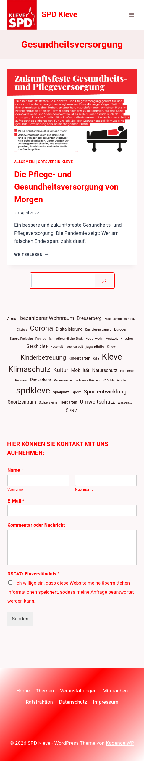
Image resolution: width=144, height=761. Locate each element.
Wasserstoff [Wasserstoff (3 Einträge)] (126, 402)
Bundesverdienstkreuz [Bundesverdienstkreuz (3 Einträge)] (119, 319)
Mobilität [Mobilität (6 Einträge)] (80, 370)
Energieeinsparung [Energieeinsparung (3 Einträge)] (98, 329)
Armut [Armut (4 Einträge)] (12, 318)
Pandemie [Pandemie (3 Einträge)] (127, 371)
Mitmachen (115, 691)
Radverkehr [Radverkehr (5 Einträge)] (40, 380)
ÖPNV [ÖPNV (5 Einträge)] (71, 410)
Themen (45, 691)
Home (23, 691)
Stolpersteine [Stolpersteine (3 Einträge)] (48, 402)
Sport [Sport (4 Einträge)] (76, 392)
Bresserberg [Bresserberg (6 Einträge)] (89, 318)
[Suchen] (104, 280)
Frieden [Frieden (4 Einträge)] (127, 338)
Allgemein (24, 162)
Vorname (15, 489)
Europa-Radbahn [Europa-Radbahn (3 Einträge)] (21, 339)
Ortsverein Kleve (55, 162)
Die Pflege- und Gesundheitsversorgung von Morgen (66, 187)
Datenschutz (73, 702)
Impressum (106, 702)
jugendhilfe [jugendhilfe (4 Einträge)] (95, 346)
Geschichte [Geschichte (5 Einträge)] (37, 346)
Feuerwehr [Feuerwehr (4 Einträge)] (94, 338)
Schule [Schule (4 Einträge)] (108, 380)
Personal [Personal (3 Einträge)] (21, 380)
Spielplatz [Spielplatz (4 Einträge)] (61, 392)
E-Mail (15, 501)
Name (15, 470)
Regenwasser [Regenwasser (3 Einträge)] (63, 380)
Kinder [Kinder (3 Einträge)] (111, 347)
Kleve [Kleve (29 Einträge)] (112, 357)
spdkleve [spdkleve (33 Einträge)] (33, 391)
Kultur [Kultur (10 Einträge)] (60, 370)
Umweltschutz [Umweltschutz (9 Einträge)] (97, 402)
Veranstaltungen (78, 691)
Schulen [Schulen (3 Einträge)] (121, 380)
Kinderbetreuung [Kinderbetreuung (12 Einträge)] (43, 357)
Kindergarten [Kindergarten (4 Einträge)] (79, 358)
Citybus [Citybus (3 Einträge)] (22, 329)
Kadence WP (120, 743)
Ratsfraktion (39, 702)
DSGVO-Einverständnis (33, 574)
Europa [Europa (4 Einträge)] (120, 329)
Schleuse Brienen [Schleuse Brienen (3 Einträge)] (87, 380)
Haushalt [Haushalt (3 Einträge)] (56, 347)
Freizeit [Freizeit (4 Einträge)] (112, 338)
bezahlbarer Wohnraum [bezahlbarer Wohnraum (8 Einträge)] (47, 318)
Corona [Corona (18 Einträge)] (41, 328)
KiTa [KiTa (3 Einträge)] (96, 358)
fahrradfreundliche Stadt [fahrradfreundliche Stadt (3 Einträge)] (66, 339)
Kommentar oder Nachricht (36, 525)
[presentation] (72, 110)
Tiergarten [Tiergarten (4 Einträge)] (68, 402)
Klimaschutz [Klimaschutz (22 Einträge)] (29, 369)
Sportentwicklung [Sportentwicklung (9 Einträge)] (105, 391)
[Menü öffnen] (131, 14)
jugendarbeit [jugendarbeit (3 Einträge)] (74, 347)
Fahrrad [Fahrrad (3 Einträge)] (40, 339)
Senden (20, 619)
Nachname (84, 489)
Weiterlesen (31, 254)
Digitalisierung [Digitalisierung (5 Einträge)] (69, 329)
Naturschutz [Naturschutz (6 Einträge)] (104, 370)
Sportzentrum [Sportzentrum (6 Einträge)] (22, 402)
